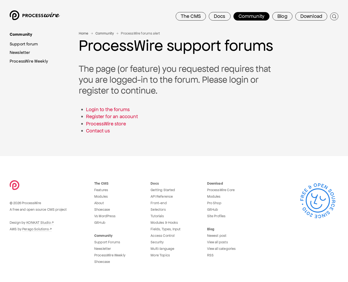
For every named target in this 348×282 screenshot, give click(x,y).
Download (311, 16)
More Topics (160, 255)
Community (104, 33)
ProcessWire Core (221, 190)
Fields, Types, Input (166, 229)
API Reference (162, 196)
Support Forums (107, 242)
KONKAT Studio (38, 222)
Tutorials (157, 216)
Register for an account (112, 116)
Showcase (102, 209)
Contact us (98, 131)
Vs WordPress (105, 216)
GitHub (99, 222)
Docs (219, 16)
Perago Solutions (35, 229)
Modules (101, 196)
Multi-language (162, 248)
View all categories (221, 248)
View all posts (217, 242)
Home (83, 33)
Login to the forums (108, 109)
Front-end (159, 203)
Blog (282, 16)
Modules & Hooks (164, 222)
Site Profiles (216, 216)
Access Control (162, 235)
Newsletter (102, 248)
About (99, 203)
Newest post (217, 235)
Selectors (158, 209)
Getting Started (163, 190)
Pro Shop (214, 203)
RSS (210, 255)
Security (157, 242)
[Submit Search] (334, 16)
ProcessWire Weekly (109, 255)
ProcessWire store (106, 124)
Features (101, 190)
